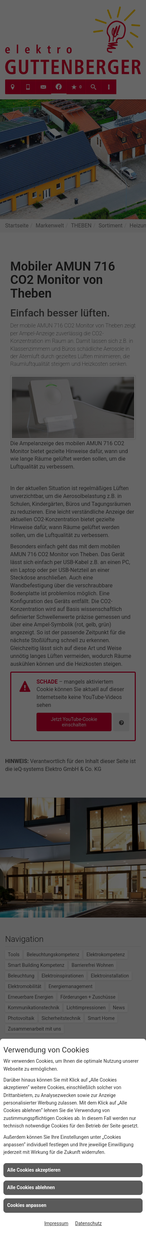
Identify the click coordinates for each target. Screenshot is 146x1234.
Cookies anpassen (26, 1205)
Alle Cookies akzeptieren (33, 1170)
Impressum (56, 1223)
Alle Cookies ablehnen (31, 1187)
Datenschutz (88, 1223)
